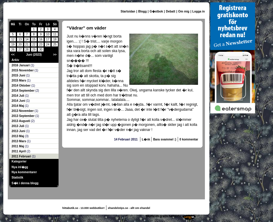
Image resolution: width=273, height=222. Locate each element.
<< (13, 54)
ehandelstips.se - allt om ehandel (129, 208)
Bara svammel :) (164, 139)
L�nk (146, 139)
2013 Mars (19, 141)
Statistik (17, 177)
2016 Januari (21, 65)
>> (55, 54)
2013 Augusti (21, 121)
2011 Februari (22, 156)
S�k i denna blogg (25, 183)
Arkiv (15, 60)
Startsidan (128, 11)
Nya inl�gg (20, 167)
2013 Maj (18, 136)
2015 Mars (19, 80)
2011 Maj (18, 146)
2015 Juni (19, 75)
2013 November (23, 110)
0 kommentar (189, 139)
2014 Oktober (21, 85)
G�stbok (156, 11)
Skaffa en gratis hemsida (163, 216)
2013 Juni (19, 131)
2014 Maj (18, 105)
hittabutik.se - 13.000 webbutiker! (83, 208)
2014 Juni (19, 100)
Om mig (183, 11)
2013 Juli (18, 126)
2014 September (24, 90)
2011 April (19, 151)
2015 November (23, 70)
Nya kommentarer (24, 172)
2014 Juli (18, 95)
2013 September (24, 116)
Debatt (170, 11)
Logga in (198, 11)
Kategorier (19, 161)
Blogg (142, 11)
